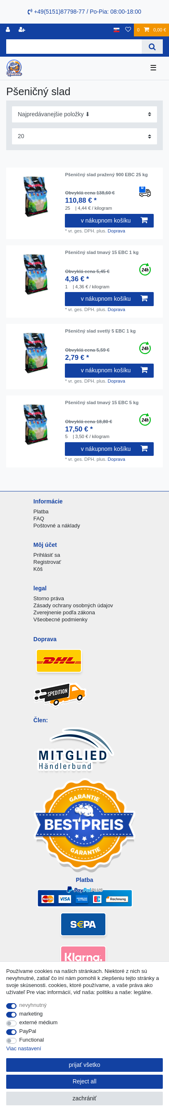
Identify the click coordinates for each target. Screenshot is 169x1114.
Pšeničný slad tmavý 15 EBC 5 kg (101, 402)
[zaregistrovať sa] (23, 30)
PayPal (27, 1031)
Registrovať (47, 562)
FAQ (38, 518)
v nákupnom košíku (114, 220)
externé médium (38, 1022)
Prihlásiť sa (46, 555)
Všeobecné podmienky (60, 619)
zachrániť (84, 1098)
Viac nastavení (23, 1048)
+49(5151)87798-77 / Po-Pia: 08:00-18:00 (84, 11)
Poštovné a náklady (56, 525)
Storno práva (48, 598)
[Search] (152, 46)
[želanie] (128, 30)
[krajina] (117, 30)
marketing (31, 1014)
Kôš (38, 569)
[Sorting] (84, 114)
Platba (41, 511)
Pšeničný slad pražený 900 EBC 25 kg (106, 174)
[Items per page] (84, 136)
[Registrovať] (8, 30)
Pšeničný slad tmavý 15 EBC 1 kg (101, 252)
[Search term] (74, 46)
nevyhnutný (33, 1005)
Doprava (116, 230)
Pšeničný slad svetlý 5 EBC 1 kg (100, 330)
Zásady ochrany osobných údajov (73, 605)
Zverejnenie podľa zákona (64, 612)
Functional (31, 1040)
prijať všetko (84, 1064)
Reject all (85, 1081)
